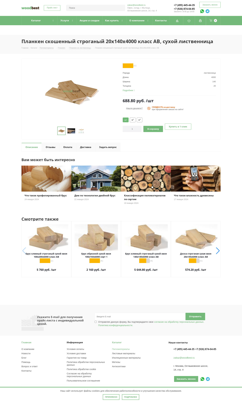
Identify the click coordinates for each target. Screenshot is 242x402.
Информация (75, 342)
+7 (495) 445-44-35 (184, 5)
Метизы (116, 362)
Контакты (26, 370)
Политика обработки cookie (81, 369)
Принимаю (111, 397)
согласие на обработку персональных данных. (178, 322)
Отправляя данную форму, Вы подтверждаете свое (151, 324)
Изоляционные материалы (126, 357)
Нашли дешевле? (134, 108)
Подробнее (130, 397)
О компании (27, 349)
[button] (218, 250)
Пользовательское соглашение (83, 380)
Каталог (117, 342)
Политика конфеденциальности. (115, 325)
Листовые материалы (123, 353)
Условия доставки (76, 353)
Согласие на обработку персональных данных (79, 375)
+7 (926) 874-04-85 (184, 9)
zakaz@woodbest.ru (136, 5)
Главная (26, 342)
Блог (23, 357)
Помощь (25, 362)
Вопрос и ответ (29, 366)
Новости (25, 353)
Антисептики (119, 366)
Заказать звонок (209, 5)
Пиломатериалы (121, 349)
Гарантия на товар (76, 357)
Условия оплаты (75, 349)
